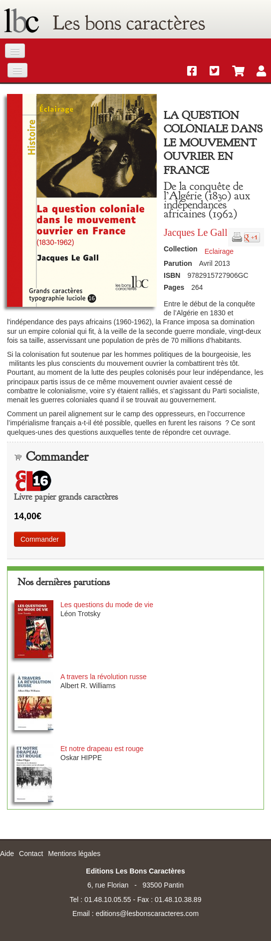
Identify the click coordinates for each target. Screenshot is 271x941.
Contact (31, 854)
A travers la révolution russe (103, 677)
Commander (39, 539)
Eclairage (219, 251)
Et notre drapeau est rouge (102, 749)
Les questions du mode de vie (106, 605)
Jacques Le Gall (196, 232)
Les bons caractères (129, 23)
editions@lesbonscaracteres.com (147, 914)
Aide (7, 854)
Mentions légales (74, 854)
